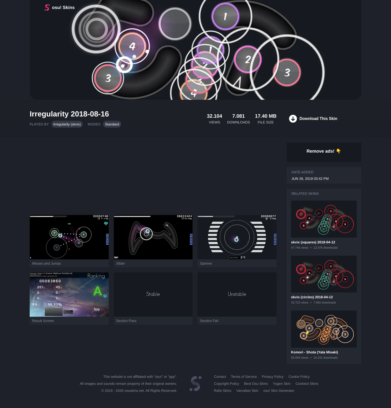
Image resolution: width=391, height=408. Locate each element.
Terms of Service (244, 377)
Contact (220, 377)
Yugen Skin (282, 384)
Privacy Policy (273, 377)
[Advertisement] (153, 174)
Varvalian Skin (247, 391)
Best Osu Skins (256, 384)
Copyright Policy (226, 384)
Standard (112, 124)
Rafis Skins (222, 391)
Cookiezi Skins (306, 384)
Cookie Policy (299, 377)
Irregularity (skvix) (67, 124)
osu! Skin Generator (278, 391)
